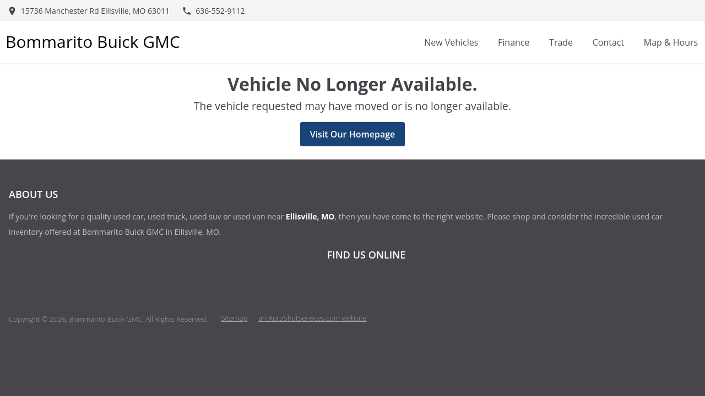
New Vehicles (451, 42)
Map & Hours (671, 42)
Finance (513, 42)
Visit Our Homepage (352, 134)
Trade (561, 42)
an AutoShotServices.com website (312, 318)
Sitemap (234, 318)
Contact (608, 42)
